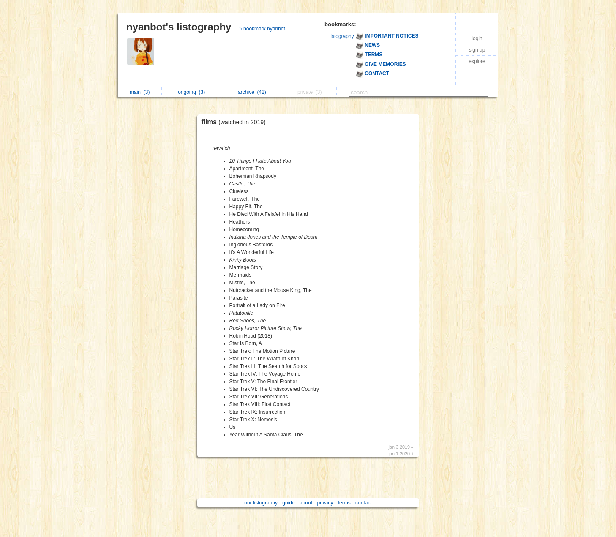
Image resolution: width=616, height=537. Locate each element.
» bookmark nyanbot (262, 29)
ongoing (191, 92)
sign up (477, 50)
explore (477, 61)
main (140, 92)
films (236, 121)
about (306, 503)
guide (288, 503)
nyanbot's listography (178, 27)
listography (342, 36)
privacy (325, 503)
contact (363, 503)
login (477, 38)
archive (252, 92)
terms (344, 503)
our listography (261, 503)
